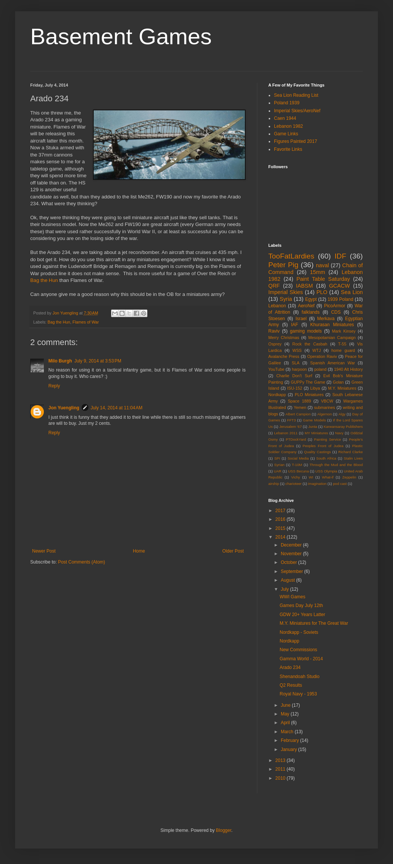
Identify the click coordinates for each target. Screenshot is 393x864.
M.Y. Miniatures (342, 388)
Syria (286, 299)
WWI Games (292, 596)
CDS (335, 312)
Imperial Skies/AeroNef (297, 110)
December (292, 545)
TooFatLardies (291, 256)
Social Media (298, 458)
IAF (294, 324)
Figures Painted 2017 (295, 141)
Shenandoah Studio (299, 676)
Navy (339, 433)
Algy (342, 414)
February (290, 740)
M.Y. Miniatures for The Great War (314, 623)
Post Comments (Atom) (81, 562)
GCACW (339, 286)
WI (311, 477)
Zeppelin (349, 477)
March (288, 731)
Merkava (325, 318)
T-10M (297, 465)
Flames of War (86, 322)
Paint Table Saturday (323, 279)
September (292, 571)
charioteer (293, 484)
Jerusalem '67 (290, 426)
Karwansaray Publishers (343, 426)
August (288, 580)
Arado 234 (290, 667)
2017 (281, 510)
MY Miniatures (316, 433)
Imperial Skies (285, 292)
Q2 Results (291, 685)
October (289, 562)
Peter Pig (283, 265)
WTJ (317, 350)
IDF (340, 256)
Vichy (295, 477)
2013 (281, 760)
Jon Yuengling (63, 407)
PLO (321, 292)
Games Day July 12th (301, 605)
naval (322, 265)
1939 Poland (340, 299)
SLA (295, 363)
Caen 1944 (285, 118)
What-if (327, 477)
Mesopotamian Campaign (332, 337)
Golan (338, 382)
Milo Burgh (60, 361)
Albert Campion (298, 414)
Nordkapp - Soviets (299, 632)
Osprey (275, 344)
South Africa (326, 458)
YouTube (276, 369)
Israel (301, 318)
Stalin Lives (353, 458)
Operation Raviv (322, 356)
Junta (312, 426)
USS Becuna (298, 471)
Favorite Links (288, 149)
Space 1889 (299, 401)
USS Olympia (326, 471)
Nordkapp (277, 394)
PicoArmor (334, 305)
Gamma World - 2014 (301, 658)
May (286, 714)
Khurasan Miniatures (332, 324)
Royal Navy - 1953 (298, 694)
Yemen (300, 407)
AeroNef (306, 305)
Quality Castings (317, 452)
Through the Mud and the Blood (336, 465)
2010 (281, 778)
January (289, 749)
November (292, 553)
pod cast (340, 484)
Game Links (286, 133)
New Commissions (298, 649)
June (286, 705)
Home (139, 551)
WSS (297, 350)
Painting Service (327, 439)
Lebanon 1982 (288, 126)
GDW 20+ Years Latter (302, 614)
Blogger (223, 830)
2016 (281, 519)
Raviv (274, 331)
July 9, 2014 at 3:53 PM (97, 361)
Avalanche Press (283, 356)
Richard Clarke (350, 452)
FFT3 (291, 420)
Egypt (311, 299)
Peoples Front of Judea (323, 446)
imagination (317, 484)
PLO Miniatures (309, 394)
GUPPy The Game (308, 382)
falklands (310, 312)
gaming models (306, 331)
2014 (281, 537)
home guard (343, 350)
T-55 (342, 344)
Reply (54, 386)
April (286, 722)
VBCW (327, 401)
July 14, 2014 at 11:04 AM (116, 407)
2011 (281, 769)
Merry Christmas (283, 337)
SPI (277, 458)
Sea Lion (352, 292)
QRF (274, 286)
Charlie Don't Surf (294, 375)
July (285, 589)
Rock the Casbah (309, 344)
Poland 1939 (286, 102)
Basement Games (121, 36)
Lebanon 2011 (285, 433)
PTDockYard (296, 439)
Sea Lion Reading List (296, 95)
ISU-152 (294, 388)
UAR (278, 471)
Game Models (314, 420)
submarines (324, 407)
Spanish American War (332, 363)
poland (320, 369)
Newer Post (44, 551)
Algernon (324, 414)
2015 (281, 528)
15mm (317, 272)
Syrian (279, 465)
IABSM (304, 286)
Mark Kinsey (344, 331)
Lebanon (277, 305)
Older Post (233, 551)
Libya (315, 388)
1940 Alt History (348, 369)
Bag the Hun (44, 280)
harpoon (299, 369)
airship (273, 484)
